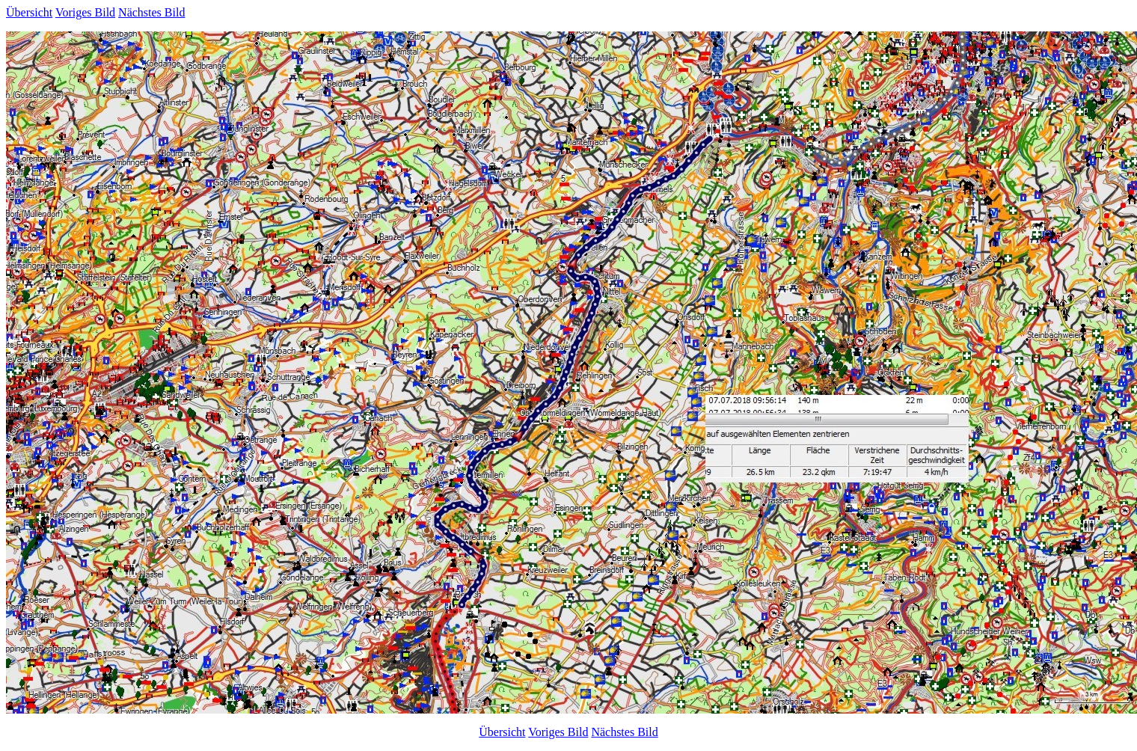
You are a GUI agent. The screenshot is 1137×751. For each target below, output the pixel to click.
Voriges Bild (85, 12)
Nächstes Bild (151, 12)
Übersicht (29, 12)
